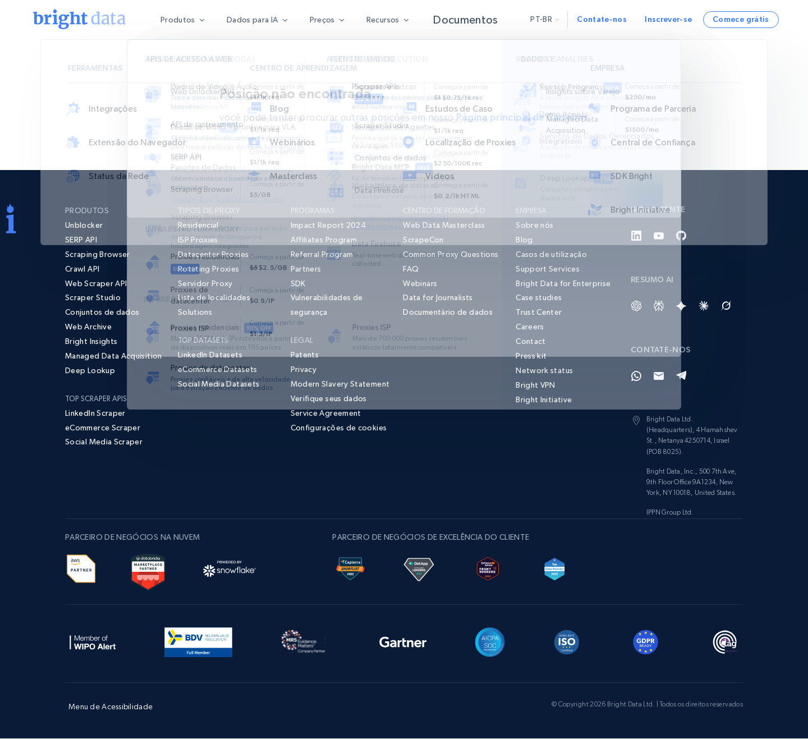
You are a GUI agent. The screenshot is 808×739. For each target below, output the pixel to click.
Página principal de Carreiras (522, 117)
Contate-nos (602, 19)
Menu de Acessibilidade (110, 707)
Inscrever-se (668, 19)
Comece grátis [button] (741, 19)
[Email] (659, 376)
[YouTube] (659, 236)
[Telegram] (681, 376)
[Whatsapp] (636, 376)
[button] (341, 428)
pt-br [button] (544, 19)
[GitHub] (681, 236)
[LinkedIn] (636, 236)
